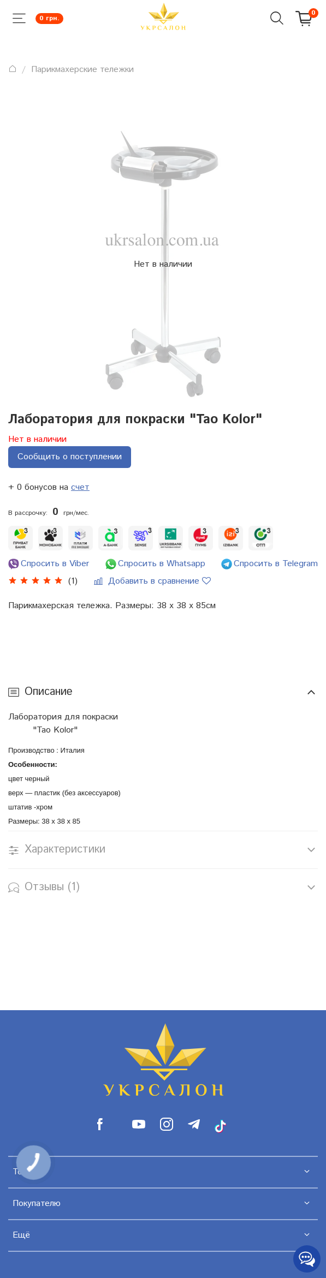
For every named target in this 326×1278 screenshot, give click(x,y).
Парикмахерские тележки (82, 69)
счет (80, 487)
